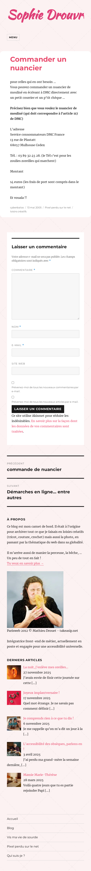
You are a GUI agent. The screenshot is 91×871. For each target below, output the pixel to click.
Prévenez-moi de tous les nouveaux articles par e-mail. (45, 401)
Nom (16, 326)
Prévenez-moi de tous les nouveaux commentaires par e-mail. (45, 389)
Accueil (12, 819)
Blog (10, 828)
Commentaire (23, 270)
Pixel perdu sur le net (58, 207)
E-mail (18, 345)
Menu (13, 37)
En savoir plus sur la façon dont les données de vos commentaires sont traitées (44, 426)
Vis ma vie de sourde (22, 837)
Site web (18, 363)
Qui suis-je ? (16, 855)
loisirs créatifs (18, 211)
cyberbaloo (17, 207)
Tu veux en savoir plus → (25, 563)
